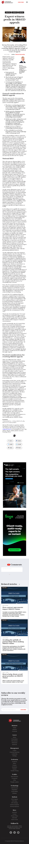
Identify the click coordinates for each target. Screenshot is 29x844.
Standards (14, 767)
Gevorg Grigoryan (14, 806)
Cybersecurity (14, 787)
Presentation (14, 739)
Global (14, 727)
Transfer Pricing (14, 770)
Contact (14, 814)
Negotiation (14, 789)
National (14, 729)
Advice (14, 737)
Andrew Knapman (14, 804)
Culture (14, 750)
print (18, 447)
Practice (8, 12)
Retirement (14, 742)
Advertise (14, 812)
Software (14, 793)
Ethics (14, 763)
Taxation (21, 12)
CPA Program (14, 799)
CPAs (14, 780)
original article (6, 429)
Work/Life (14, 744)
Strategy (14, 12)
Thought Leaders (14, 782)
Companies (14, 778)
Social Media (14, 791)
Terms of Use (14, 819)
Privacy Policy (14, 816)
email (10, 447)
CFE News (14, 801)
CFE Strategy (14, 802)
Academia (14, 761)
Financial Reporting (14, 752)
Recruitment (15, 740)
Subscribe (21, 2)
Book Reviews (14, 776)
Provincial (14, 731)
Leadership (14, 754)
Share (18, 440)
